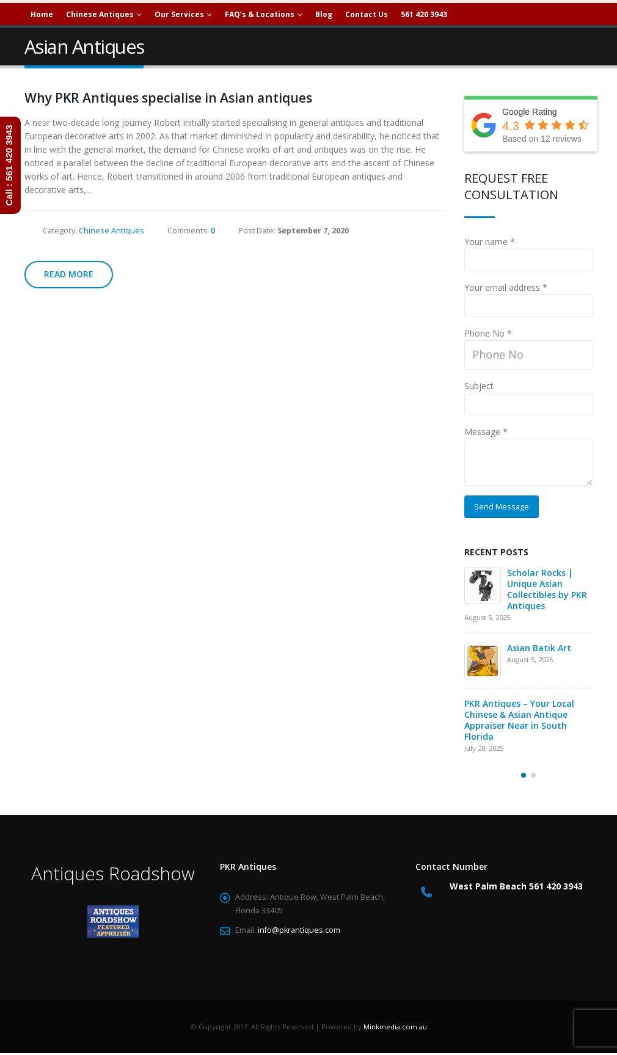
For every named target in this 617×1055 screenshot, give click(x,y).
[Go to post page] (482, 586)
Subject (479, 386)
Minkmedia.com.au (395, 1026)
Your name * (489, 241)
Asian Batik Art (539, 648)
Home (42, 14)
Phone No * (488, 333)
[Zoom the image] (113, 912)
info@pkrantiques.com (299, 930)
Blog (323, 14)
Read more (68, 274)
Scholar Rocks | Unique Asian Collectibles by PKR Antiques (547, 589)
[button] (523, 775)
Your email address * (505, 287)
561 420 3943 (424, 14)
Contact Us (366, 14)
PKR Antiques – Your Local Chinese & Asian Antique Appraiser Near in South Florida (519, 720)
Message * (486, 431)
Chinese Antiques (111, 230)
